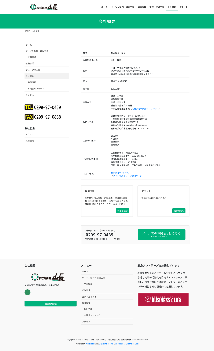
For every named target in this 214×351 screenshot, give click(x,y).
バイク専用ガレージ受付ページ (127, 175)
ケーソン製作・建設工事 (37, 50)
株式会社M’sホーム (120, 172)
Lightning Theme (106, 343)
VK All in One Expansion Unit (127, 343)
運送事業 (30, 63)
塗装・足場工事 (33, 69)
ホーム (29, 44)
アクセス (30, 94)
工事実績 (32, 57)
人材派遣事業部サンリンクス (145, 108)
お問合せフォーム (36, 88)
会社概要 (30, 76)
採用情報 (32, 82)
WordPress (90, 343)
